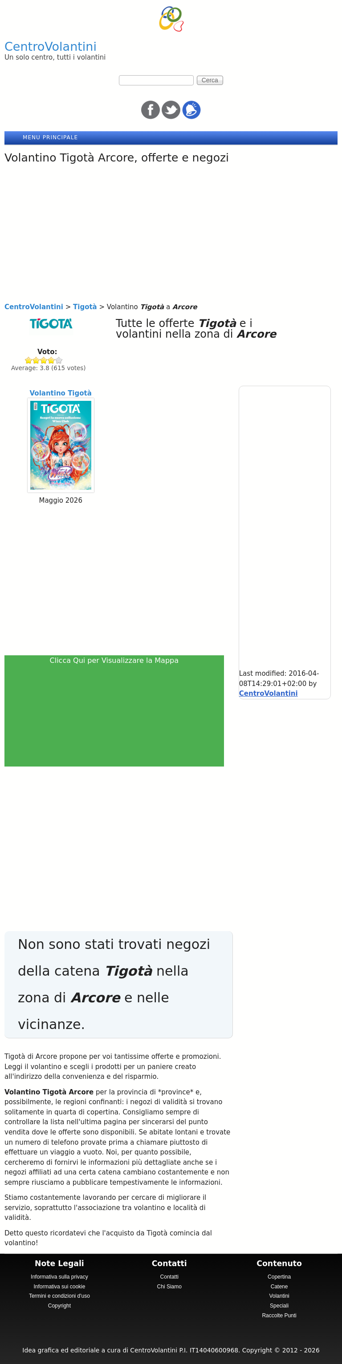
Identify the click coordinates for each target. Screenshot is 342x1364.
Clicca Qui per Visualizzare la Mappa (114, 660)
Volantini (279, 1296)
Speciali (279, 1306)
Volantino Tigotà (61, 393)
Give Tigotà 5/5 (59, 360)
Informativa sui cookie (59, 1286)
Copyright (59, 1306)
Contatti (169, 1277)
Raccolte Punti (279, 1315)
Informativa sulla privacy (59, 1277)
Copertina (279, 1277)
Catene (279, 1286)
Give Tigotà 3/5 (44, 360)
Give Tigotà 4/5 (51, 360)
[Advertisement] (171, 235)
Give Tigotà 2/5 (36, 360)
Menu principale (50, 137)
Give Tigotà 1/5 (29, 360)
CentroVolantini (50, 46)
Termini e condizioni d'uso (59, 1296)
